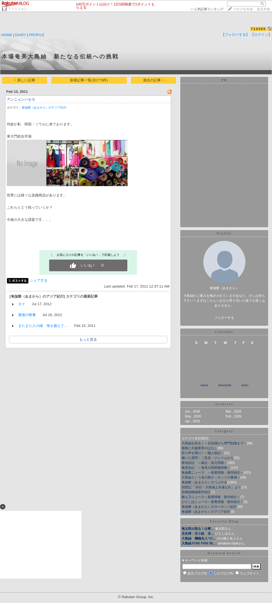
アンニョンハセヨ (21, 99)
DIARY (20, 35)
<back (204, 385)
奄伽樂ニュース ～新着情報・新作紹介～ (212, 472)
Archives (224, 404)
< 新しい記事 (24, 80)
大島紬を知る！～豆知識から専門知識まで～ (214, 443)
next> (245, 385)
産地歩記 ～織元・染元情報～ (204, 463)
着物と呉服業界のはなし (199, 448)
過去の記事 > (153, 80)
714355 (258, 29)
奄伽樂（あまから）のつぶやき (204, 482)
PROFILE (37, 35)
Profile (224, 233)
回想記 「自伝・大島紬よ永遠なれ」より (211, 487)
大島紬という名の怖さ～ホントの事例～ (211, 477)
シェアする (39, 280)
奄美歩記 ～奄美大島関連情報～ (206, 468)
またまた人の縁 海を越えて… (43, 326)
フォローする (224, 318)
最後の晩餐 (27, 315)
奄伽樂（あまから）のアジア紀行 (44, 107)
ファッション (17, 9)
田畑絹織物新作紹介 (196, 492)
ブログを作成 (243, 9)
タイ (21, 304)
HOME (6, 35)
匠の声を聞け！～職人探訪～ (203, 453)
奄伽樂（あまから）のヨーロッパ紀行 (209, 507)
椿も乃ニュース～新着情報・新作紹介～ (211, 497)
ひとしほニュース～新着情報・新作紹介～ (212, 502)
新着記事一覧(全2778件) (89, 80)
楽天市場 (263, 9)
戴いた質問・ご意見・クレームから (208, 458)
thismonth (224, 385)
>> (206, 9)
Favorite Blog (224, 521)
